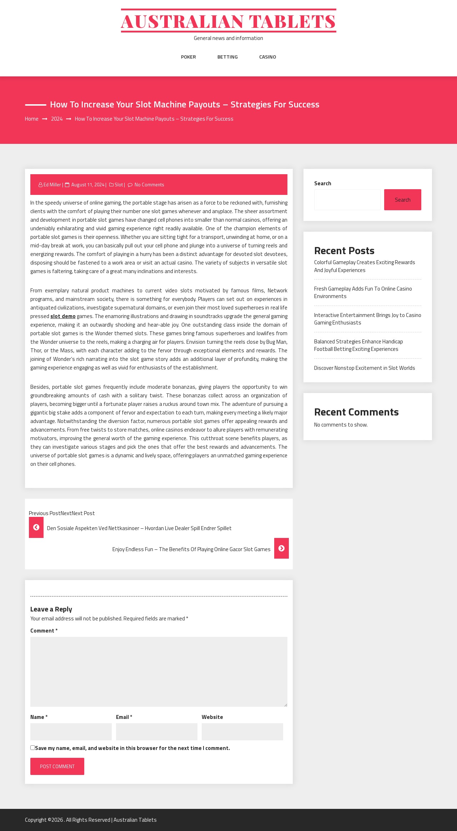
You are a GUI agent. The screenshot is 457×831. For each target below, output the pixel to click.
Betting (227, 56)
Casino (267, 56)
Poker (188, 56)
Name (38, 717)
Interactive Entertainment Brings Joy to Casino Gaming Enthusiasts (367, 319)
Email (124, 717)
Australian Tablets (228, 20)
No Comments (149, 184)
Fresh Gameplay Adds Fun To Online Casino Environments (363, 292)
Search (322, 183)
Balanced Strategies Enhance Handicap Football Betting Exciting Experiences (358, 345)
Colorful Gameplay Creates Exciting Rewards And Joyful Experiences (364, 266)
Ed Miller (52, 184)
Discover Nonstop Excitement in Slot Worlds (364, 368)
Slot (119, 184)
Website (212, 717)
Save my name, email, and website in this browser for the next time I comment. (132, 748)
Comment (43, 630)
